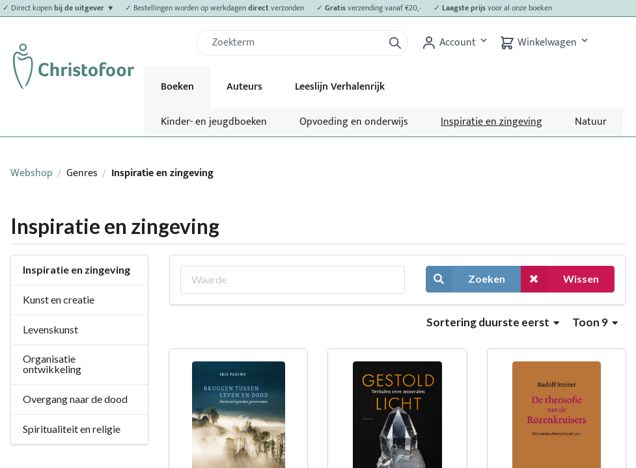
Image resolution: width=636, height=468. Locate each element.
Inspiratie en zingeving (491, 122)
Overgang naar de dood (75, 399)
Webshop (31, 173)
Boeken (177, 87)
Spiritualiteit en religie (71, 428)
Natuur (591, 122)
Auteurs (244, 87)
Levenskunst (50, 329)
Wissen (560, 279)
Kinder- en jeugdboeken (214, 122)
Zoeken (465, 279)
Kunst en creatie (58, 299)
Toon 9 (595, 322)
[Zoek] (294, 43)
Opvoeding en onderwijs (353, 122)
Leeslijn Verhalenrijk (340, 87)
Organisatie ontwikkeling (52, 363)
